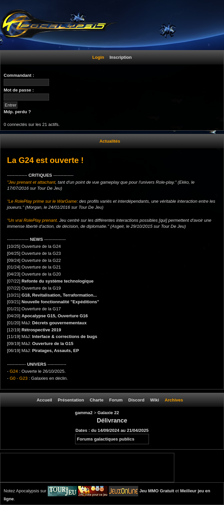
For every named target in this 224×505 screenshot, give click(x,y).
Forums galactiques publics (106, 439)
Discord (136, 399)
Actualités (109, 141)
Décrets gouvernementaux (59, 322)
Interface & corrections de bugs (64, 336)
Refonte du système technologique (57, 281)
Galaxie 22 (108, 412)
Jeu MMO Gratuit (156, 490)
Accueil (44, 399)
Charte (96, 399)
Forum (116, 399)
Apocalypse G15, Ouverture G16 (54, 315)
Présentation (71, 399)
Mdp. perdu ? (17, 111)
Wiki (154, 399)
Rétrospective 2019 (41, 329)
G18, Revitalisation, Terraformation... (59, 295)
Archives (174, 399)
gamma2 (84, 412)
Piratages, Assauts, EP (55, 350)
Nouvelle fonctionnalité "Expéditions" (60, 301)
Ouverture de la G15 (52, 343)
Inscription (120, 57)
